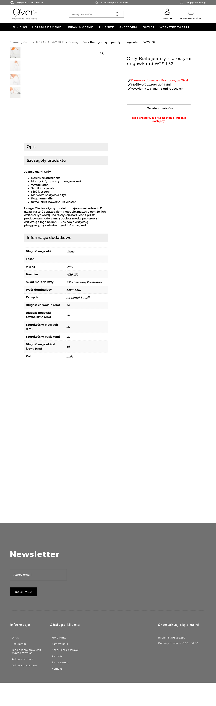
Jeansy (74, 42)
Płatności (58, 679)
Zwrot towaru (60, 685)
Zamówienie (60, 667)
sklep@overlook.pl (196, 2)
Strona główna (20, 42)
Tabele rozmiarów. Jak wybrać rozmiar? (26, 675)
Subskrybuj (23, 615)
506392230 (177, 661)
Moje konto (59, 660)
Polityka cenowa (22, 682)
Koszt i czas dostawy (65, 673)
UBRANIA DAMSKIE (50, 42)
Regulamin (19, 667)
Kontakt (57, 692)
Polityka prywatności (25, 688)
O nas (15, 660)
